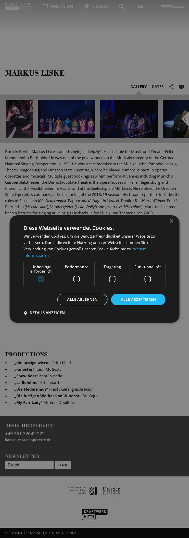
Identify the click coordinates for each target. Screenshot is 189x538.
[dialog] (94, 269)
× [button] (171, 221)
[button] (44, 312)
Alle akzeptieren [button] (138, 299)
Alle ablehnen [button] (82, 299)
